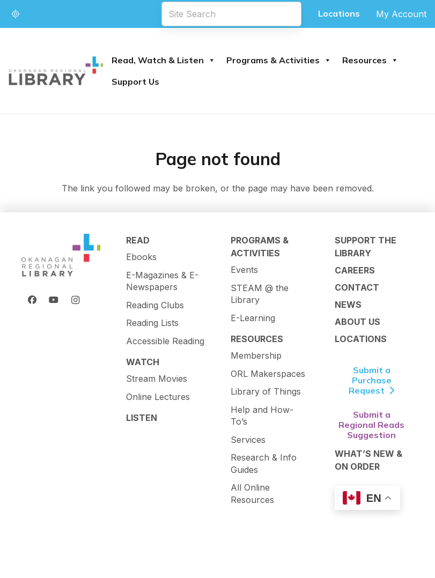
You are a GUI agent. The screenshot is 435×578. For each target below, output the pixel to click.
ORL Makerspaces (268, 373)
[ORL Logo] (60, 256)
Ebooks (141, 256)
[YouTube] (53, 299)
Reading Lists (152, 322)
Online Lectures (158, 396)
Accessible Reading (165, 341)
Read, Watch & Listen (164, 60)
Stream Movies (156, 378)
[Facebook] (32, 299)
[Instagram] (75, 299)
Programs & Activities (278, 60)
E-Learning (253, 318)
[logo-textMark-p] (56, 71)
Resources (370, 60)
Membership (256, 355)
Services (248, 439)
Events (244, 269)
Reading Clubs (155, 305)
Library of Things (266, 391)
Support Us (135, 81)
